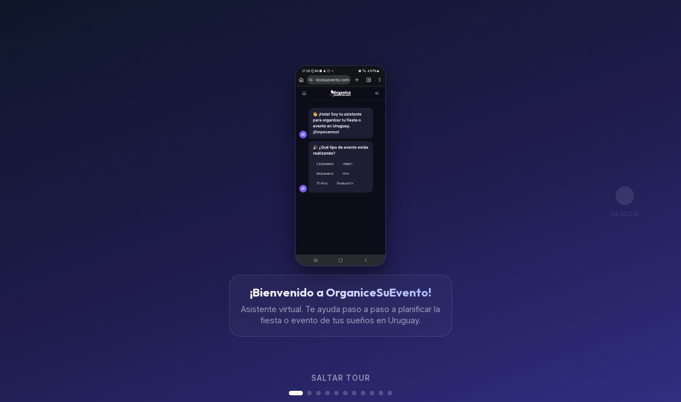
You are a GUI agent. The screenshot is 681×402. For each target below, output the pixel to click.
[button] (296, 393)
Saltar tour (340, 378)
